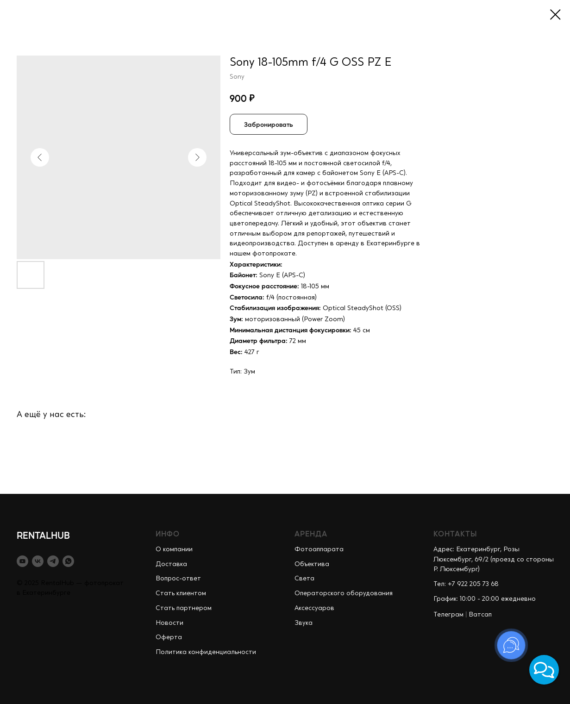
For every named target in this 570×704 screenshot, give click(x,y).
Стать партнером (184, 608)
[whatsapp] (68, 561)
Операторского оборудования (343, 593)
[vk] (38, 561)
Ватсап (480, 614)
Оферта (169, 637)
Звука (303, 623)
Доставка (171, 564)
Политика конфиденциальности (206, 652)
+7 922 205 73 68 (473, 584)
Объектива (311, 564)
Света (304, 578)
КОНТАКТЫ (455, 533)
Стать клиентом (181, 593)
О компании (174, 549)
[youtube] (22, 561)
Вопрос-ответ (178, 578)
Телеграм (448, 614)
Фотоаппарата (319, 549)
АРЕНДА (310, 533)
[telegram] (53, 561)
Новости (169, 623)
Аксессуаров (314, 608)
